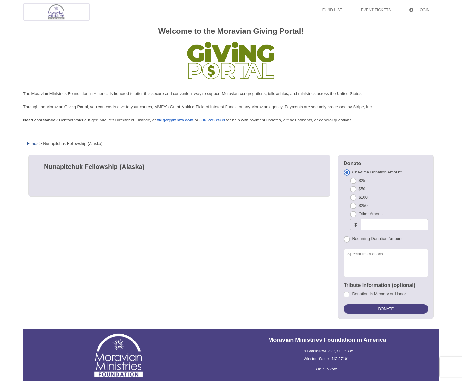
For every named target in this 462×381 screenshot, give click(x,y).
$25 (361, 180)
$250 (362, 205)
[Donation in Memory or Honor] (346, 294)
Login (419, 10)
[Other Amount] (394, 224)
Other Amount (371, 213)
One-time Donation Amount (376, 172)
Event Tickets (376, 10)
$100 (362, 197)
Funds (32, 143)
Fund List (332, 10)
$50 (361, 188)
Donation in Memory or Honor (379, 293)
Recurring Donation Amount (377, 238)
